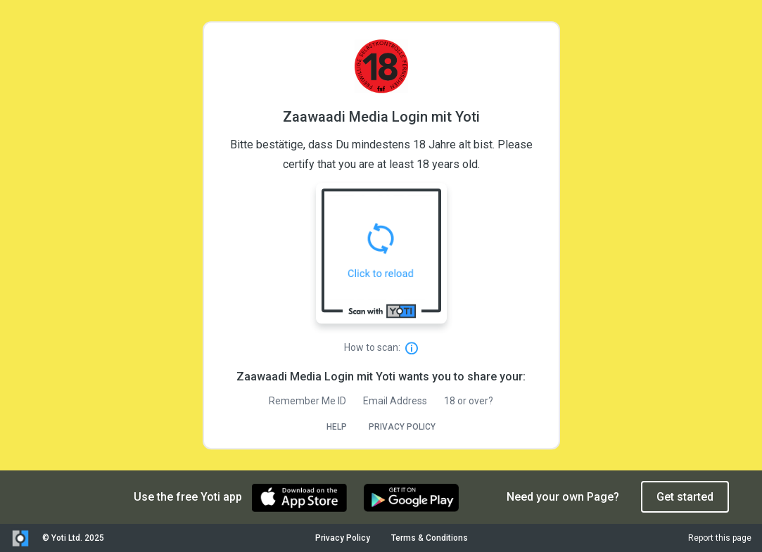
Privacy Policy (342, 538)
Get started (684, 496)
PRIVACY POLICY (402, 427)
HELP (336, 427)
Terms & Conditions (429, 538)
